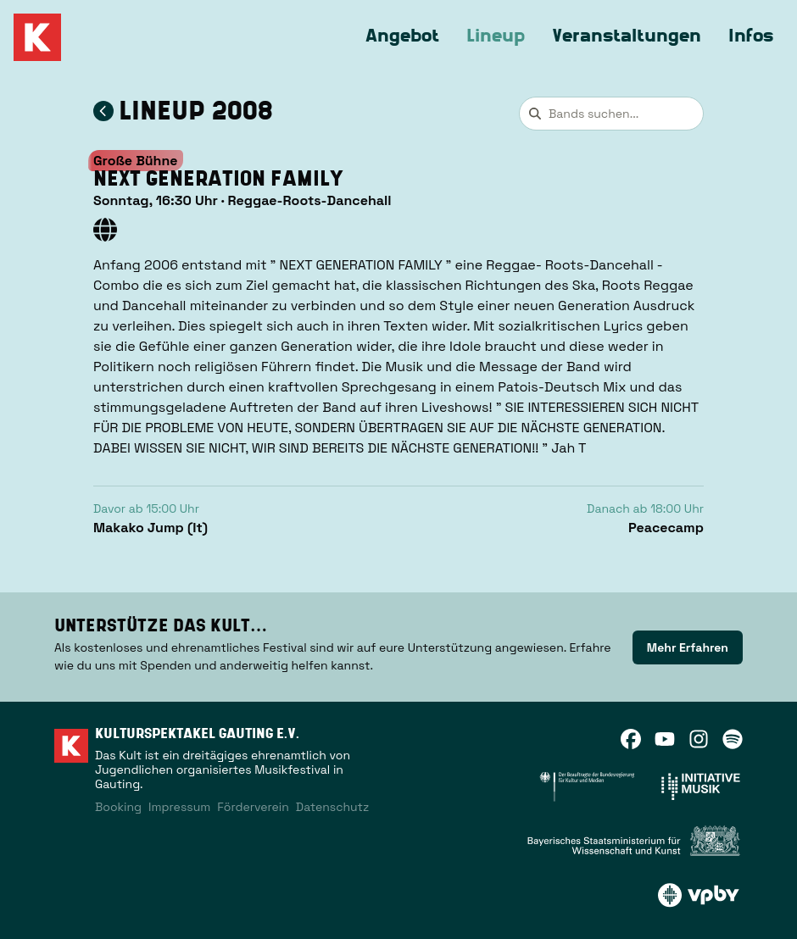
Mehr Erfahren (687, 647)
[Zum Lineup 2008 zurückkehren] (103, 111)
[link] (688, 647)
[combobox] (611, 114)
